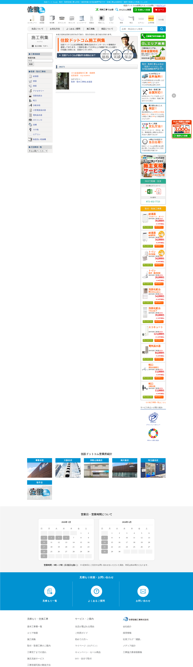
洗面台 (91, 19)
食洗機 (52, 19)
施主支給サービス (35, 658)
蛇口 (131, 19)
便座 (121, 19)
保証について (107, 29)
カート (159, 9)
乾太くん (101, 19)
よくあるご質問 (73, 29)
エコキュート (32, 19)
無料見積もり (159, 227)
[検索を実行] (162, 28)
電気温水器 (37, 115)
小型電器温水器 (39, 110)
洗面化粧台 (37, 96)
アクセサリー (38, 91)
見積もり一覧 (49, 594)
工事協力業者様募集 (132, 652)
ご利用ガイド (81, 633)
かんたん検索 (123, 9)
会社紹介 (127, 626)
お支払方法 (55, 29)
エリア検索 (32, 633)
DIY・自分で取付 (83, 658)
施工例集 (91, 29)
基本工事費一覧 (34, 626)
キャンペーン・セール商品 (88, 652)
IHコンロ (72, 19)
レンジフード (81, 19)
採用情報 (127, 633)
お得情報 (151, 19)
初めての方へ (81, 639)
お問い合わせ (143, 594)
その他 (161, 20)
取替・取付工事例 (78, 82)
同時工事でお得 (104, 9)
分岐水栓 (36, 105)
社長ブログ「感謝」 (132, 639)
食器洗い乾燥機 (39, 139)
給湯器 (42, 19)
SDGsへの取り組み (153, 440)
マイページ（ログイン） (86, 646)
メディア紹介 (129, 646)
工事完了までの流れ (36, 652)
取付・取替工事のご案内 (39, 646)
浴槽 (35, 125)
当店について (37, 29)
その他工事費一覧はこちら (156, 402)
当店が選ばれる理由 (84, 626)
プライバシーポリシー (153, 425)
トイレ (111, 19)
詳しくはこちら (147, 227)
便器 (35, 81)
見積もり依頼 (142, 9)
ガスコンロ (62, 19)
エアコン (141, 19)
